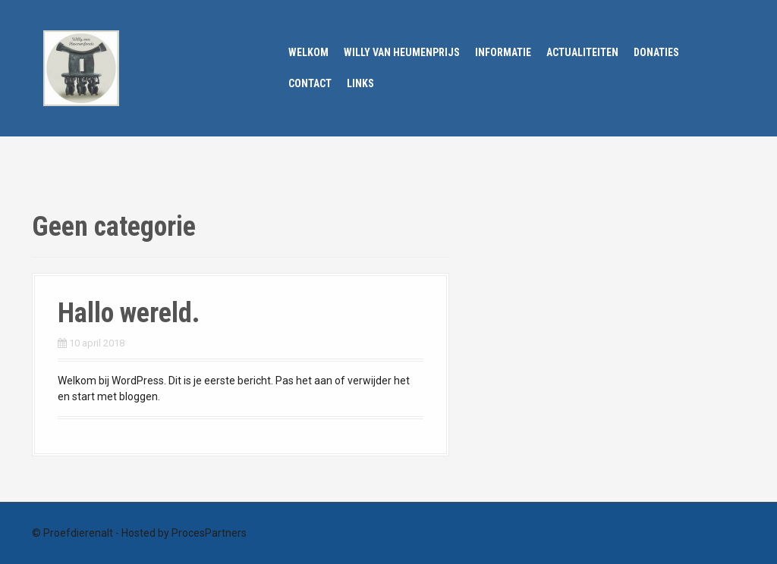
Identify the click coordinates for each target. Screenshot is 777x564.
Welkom (308, 52)
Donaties (656, 52)
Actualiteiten (582, 52)
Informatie (503, 52)
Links (360, 83)
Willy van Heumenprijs (402, 52)
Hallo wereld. (129, 313)
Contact (310, 83)
